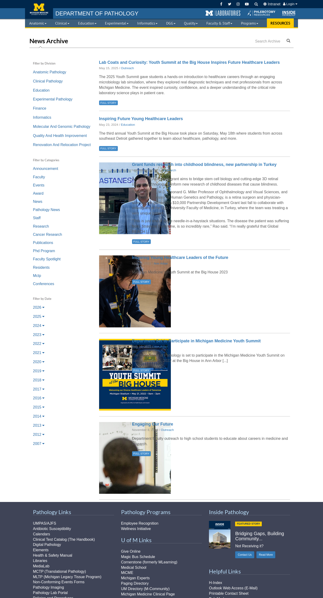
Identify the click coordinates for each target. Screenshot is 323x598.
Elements (41, 550)
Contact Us (244, 554)
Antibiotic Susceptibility (52, 529)
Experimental (117, 23)
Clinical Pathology (48, 81)
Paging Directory (135, 583)
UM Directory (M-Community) (145, 589)
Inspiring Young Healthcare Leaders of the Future (180, 257)
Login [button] (290, 4)
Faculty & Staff (219, 23)
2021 (38, 353)
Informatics (147, 23)
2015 (38, 407)
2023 (38, 335)
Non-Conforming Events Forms (59, 582)
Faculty (39, 177)
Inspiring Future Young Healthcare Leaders (141, 118)
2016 (38, 398)
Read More (266, 554)
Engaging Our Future (152, 424)
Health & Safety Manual (52, 555)
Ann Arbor (161, 263)
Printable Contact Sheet (228, 593)
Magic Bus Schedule (138, 557)
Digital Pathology (47, 545)
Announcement (45, 169)
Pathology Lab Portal (50, 593)
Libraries (40, 561)
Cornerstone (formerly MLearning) (149, 562)
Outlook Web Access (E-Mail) (233, 588)
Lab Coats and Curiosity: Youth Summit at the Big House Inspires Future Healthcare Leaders (189, 62)
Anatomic (38, 23)
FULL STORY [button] (108, 102)
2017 (38, 389)
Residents (41, 267)
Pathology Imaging (48, 587)
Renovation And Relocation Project (62, 145)
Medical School (134, 567)
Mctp (37, 276)
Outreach (127, 68)
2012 (38, 435)
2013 (38, 425)
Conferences (43, 284)
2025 (38, 317)
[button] (223, 13)
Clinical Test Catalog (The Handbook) (64, 539)
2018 (38, 380)
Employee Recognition (139, 523)
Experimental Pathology (52, 99)
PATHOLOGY (96, 13)
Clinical (62, 23)
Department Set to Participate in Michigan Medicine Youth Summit (196, 341)
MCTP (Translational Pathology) (59, 571)
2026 (38, 307)
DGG (171, 23)
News (37, 202)
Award (38, 193)
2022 (38, 344)
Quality (191, 23)
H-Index (215, 583)
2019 (38, 371)
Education (87, 23)
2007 (38, 444)
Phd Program (44, 251)
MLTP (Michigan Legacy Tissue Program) (67, 577)
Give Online (131, 551)
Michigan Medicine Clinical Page (148, 594)
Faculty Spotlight (47, 259)
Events (38, 185)
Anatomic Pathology (49, 72)
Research (41, 226)
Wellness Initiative (136, 529)
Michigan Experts (135, 578)
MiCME (127, 573)
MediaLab (41, 566)
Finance (39, 108)
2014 (38, 416)
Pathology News (46, 210)
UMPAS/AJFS (44, 523)
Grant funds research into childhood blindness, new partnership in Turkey (204, 164)
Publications (43, 243)
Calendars (41, 534)
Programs (249, 23)
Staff (37, 218)
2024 (38, 326)
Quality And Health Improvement (60, 136)
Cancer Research (47, 234)
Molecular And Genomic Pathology (61, 127)
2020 (38, 362)
